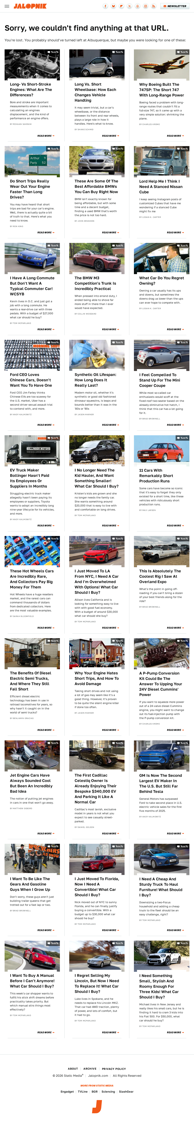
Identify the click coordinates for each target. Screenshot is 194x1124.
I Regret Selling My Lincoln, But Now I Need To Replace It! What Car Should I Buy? (97, 983)
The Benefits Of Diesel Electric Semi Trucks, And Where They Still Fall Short (30, 681)
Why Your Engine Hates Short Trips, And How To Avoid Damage (97, 678)
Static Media (73, 1075)
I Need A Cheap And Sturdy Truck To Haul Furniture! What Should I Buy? (160, 887)
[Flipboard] (121, 6)
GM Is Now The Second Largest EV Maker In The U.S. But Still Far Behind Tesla (160, 783)
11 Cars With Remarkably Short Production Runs (156, 475)
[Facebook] (105, 6)
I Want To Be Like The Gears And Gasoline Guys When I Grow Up (30, 884)
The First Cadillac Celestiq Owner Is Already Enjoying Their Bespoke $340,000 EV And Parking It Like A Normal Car (96, 788)
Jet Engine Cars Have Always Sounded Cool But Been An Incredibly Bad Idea (31, 783)
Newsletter (175, 6)
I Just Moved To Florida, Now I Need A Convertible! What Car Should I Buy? (97, 886)
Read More (44, 136)
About (73, 1068)
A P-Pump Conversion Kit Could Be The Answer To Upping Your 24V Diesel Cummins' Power (160, 684)
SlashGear (126, 1091)
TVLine (83, 1091)
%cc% (54, 52)
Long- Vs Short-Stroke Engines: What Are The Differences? (31, 89)
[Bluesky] (113, 6)
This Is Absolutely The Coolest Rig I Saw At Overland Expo (160, 576)
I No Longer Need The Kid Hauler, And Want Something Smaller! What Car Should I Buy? (97, 478)
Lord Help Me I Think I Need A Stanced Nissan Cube (161, 186)
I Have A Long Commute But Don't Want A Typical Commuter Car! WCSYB (32, 286)
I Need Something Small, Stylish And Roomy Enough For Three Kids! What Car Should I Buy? (159, 986)
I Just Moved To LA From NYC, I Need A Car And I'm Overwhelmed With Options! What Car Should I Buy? (97, 582)
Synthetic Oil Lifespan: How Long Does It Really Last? (95, 380)
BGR (95, 1091)
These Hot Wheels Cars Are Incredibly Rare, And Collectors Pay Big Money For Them (32, 579)
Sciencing (108, 1091)
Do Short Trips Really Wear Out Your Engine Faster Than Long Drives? (30, 189)
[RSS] (154, 6)
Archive (89, 1068)
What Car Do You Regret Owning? (161, 281)
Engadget (67, 1091)
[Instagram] (145, 6)
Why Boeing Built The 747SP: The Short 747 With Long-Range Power (161, 89)
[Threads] (137, 6)
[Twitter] (129, 6)
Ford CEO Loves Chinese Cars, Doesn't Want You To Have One (31, 380)
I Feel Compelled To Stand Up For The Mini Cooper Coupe (159, 380)
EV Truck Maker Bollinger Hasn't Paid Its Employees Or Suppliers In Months (29, 478)
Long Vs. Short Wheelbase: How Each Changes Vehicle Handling (95, 92)
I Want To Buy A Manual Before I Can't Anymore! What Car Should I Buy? (32, 980)
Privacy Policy (114, 1068)
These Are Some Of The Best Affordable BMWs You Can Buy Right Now (96, 186)
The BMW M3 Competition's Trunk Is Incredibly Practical (95, 283)
